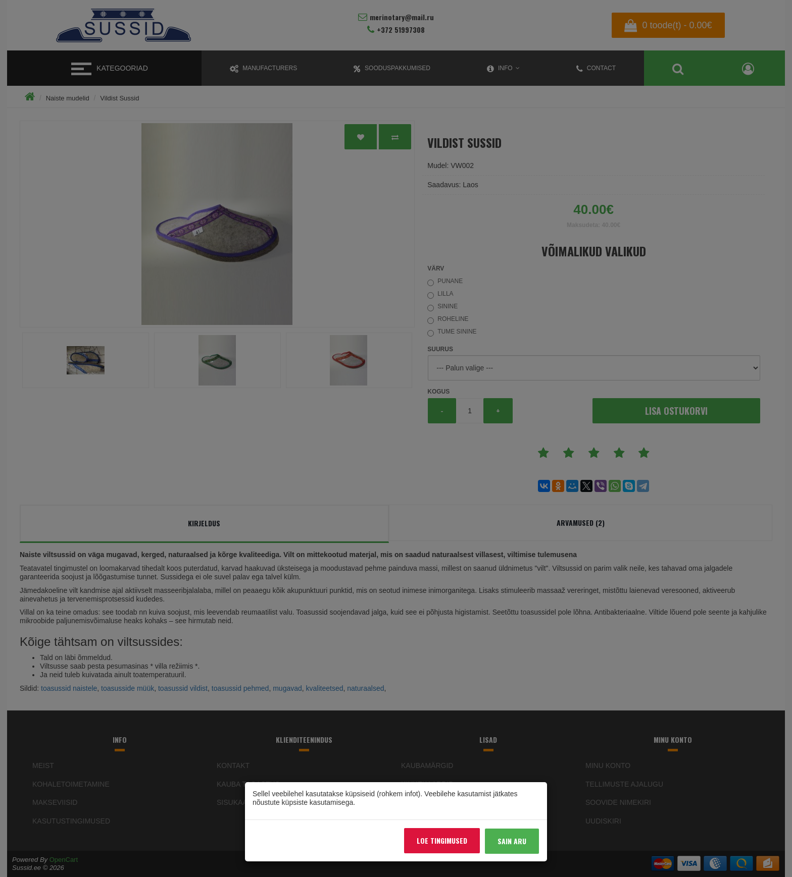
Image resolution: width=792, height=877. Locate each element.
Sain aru (512, 841)
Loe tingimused (442, 840)
